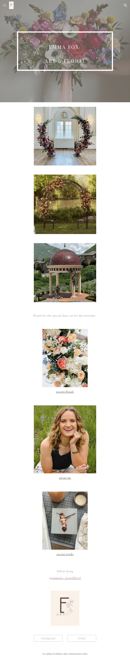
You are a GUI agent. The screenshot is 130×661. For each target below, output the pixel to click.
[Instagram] (48, 638)
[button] (4, 5)
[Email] (82, 638)
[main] (65, 51)
